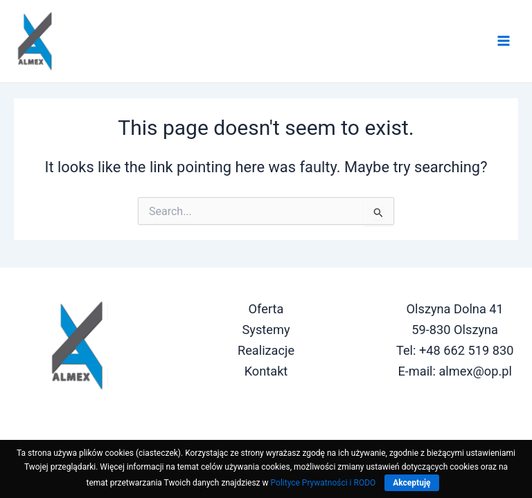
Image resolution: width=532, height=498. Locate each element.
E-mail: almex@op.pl (455, 371)
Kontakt (266, 371)
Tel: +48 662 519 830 (455, 350)
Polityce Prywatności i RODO (323, 483)
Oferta (266, 309)
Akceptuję (411, 483)
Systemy (266, 329)
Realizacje (266, 350)
